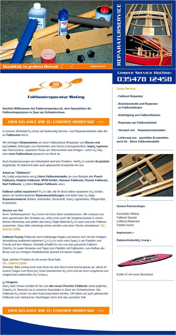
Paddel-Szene (125, 225)
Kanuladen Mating (128, 213)
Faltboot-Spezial (127, 217)
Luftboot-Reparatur (128, 221)
